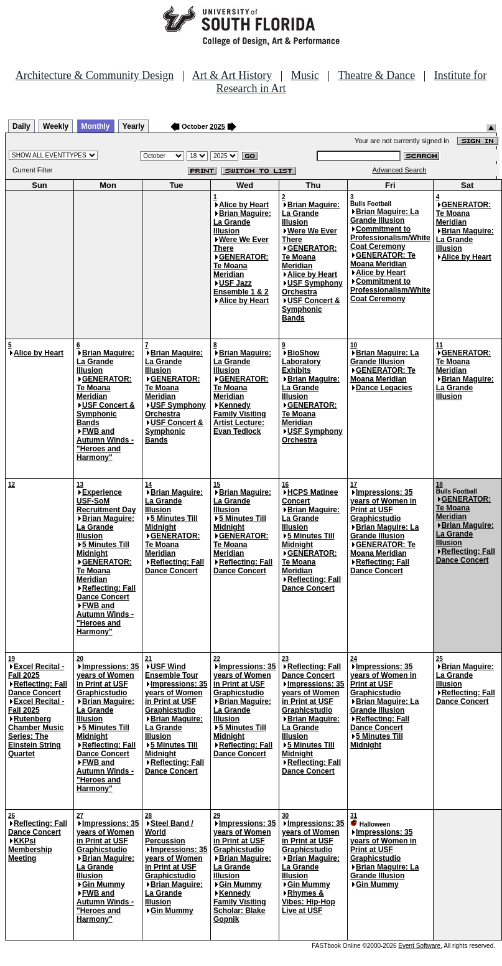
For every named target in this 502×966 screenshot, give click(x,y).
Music (305, 75)
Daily (21, 126)
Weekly (55, 126)
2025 (217, 126)
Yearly (133, 126)
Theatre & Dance (376, 75)
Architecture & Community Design (95, 75)
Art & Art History (232, 75)
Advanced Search (400, 170)
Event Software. (420, 945)
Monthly (95, 126)
